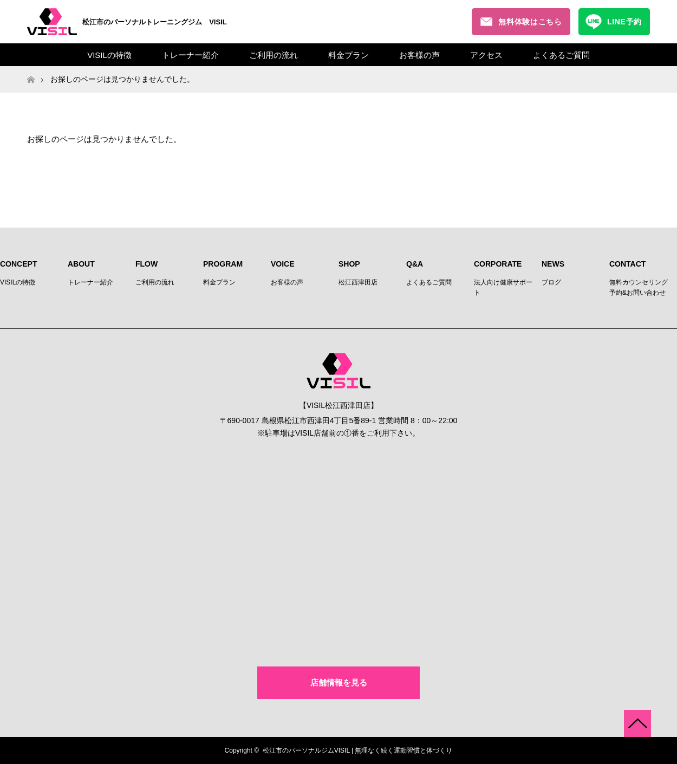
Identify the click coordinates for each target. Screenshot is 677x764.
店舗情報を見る (338, 682)
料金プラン (348, 55)
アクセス (486, 55)
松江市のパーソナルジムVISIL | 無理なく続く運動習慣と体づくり (358, 750)
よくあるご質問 (561, 55)
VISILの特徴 (109, 55)
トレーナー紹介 (190, 55)
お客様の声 (419, 55)
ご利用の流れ (273, 55)
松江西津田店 (357, 282)
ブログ (551, 282)
